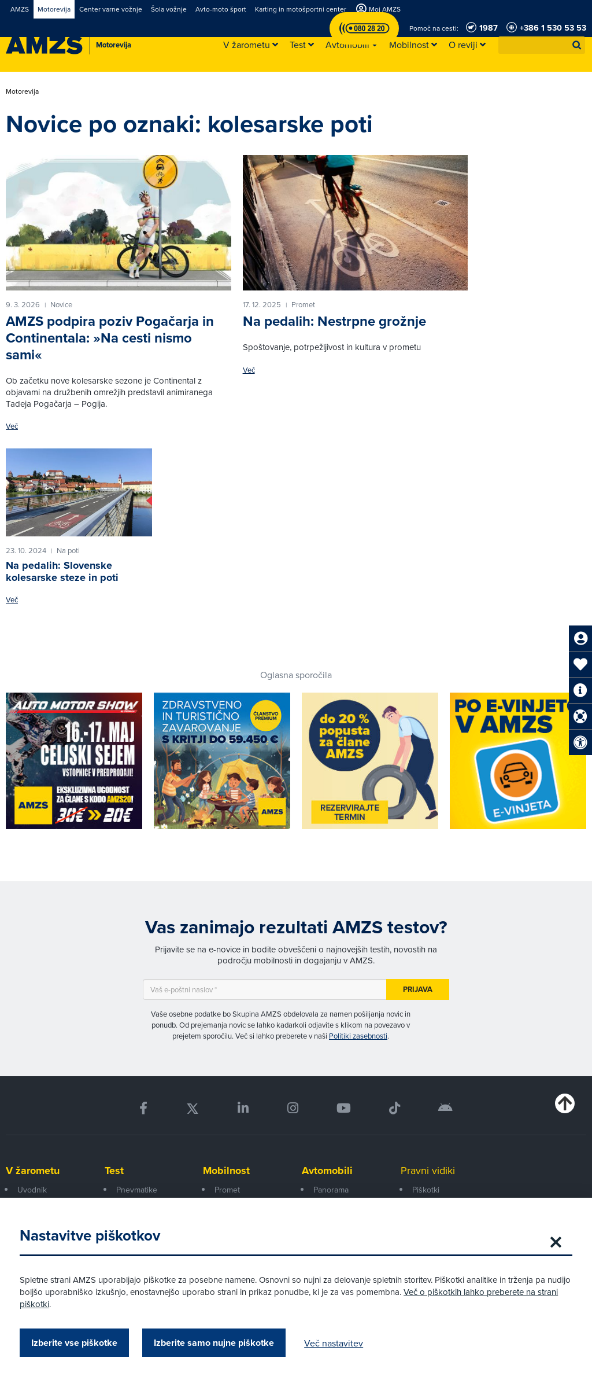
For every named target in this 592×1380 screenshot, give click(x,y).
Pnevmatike (136, 1189)
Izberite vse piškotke (78, 1342)
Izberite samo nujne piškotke (217, 1342)
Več (12, 426)
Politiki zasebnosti (358, 1036)
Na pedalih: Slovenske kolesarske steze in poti (62, 572)
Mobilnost (226, 1170)
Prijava (417, 989)
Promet (227, 1189)
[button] (577, 45)
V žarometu (33, 1170)
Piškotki (425, 1189)
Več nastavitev (337, 1343)
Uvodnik (32, 1189)
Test (114, 1170)
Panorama (331, 1189)
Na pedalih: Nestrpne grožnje (334, 321)
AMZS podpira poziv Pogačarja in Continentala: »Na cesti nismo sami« (110, 338)
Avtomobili (327, 1170)
